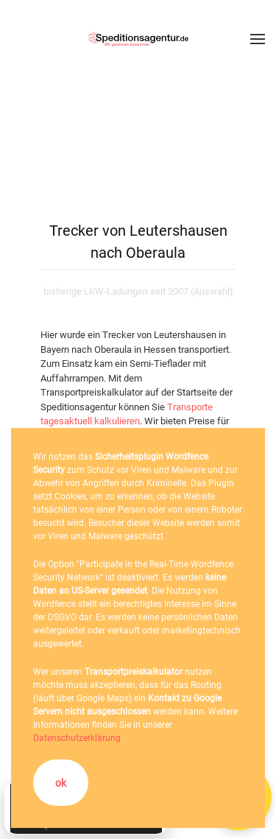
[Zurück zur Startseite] (138, 39)
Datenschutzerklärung (77, 738)
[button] (257, 39)
